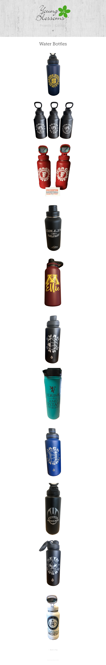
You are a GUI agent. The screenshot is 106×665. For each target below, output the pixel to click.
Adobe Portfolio (55, 660)
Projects (45, 25)
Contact (60, 25)
